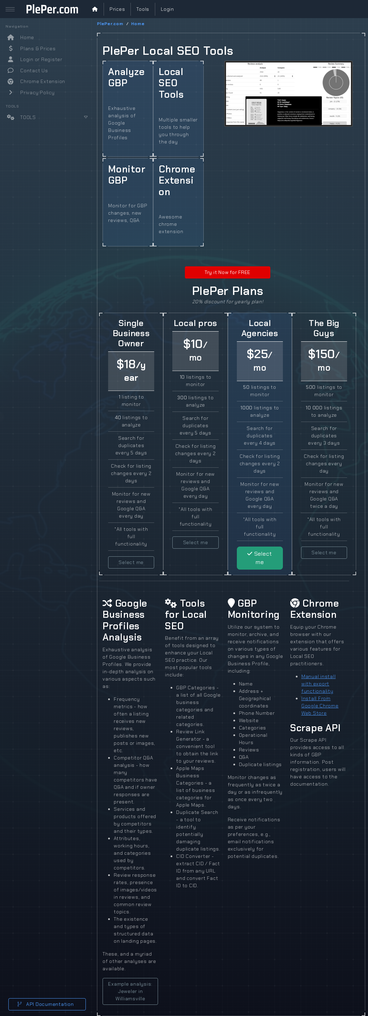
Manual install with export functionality (318, 683)
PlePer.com (110, 24)
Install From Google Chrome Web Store (320, 705)
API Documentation (45, 1004)
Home (137, 24)
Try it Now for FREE (227, 272)
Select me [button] (131, 562)
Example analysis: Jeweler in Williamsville (130, 991)
